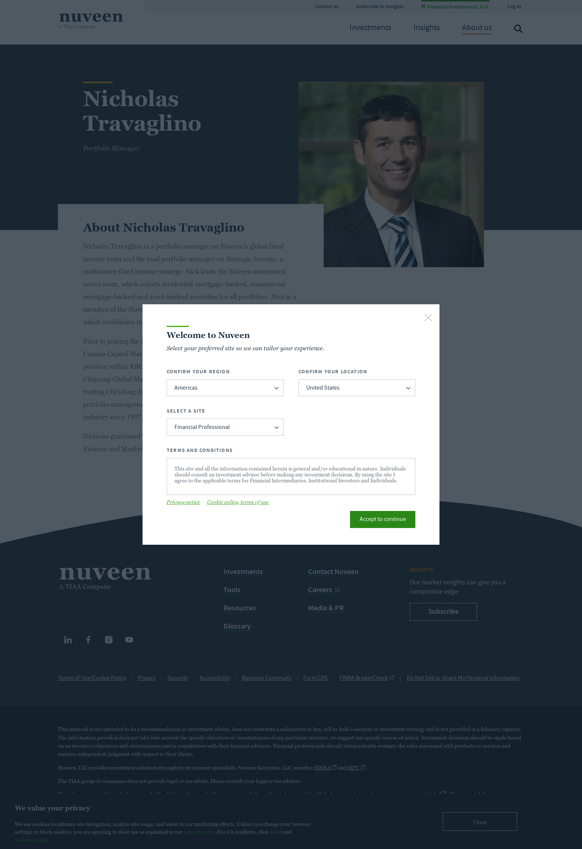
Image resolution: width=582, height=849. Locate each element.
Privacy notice (183, 502)
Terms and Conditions (200, 450)
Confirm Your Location (332, 371)
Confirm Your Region (198, 371)
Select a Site (186, 410)
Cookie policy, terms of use (238, 502)
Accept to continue (383, 519)
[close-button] (428, 318)
